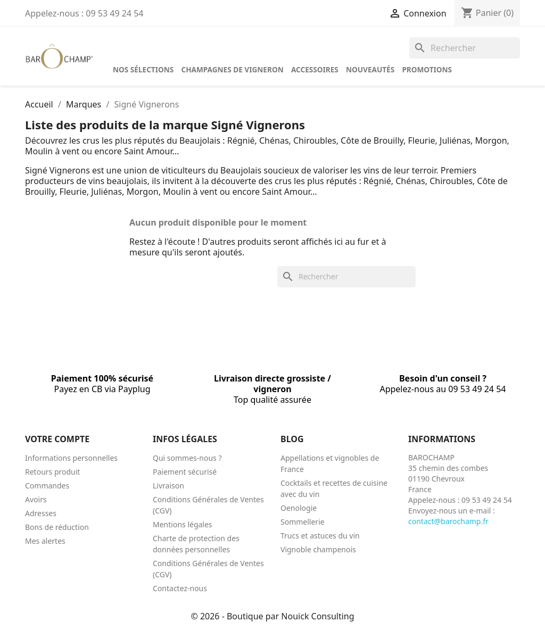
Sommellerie (302, 522)
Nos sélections (143, 69)
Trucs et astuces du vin (320, 535)
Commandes (47, 485)
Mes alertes (45, 541)
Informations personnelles (71, 458)
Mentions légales (182, 524)
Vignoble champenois (318, 549)
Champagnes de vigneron (232, 69)
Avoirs (36, 499)
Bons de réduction (57, 527)
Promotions (427, 69)
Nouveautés (370, 69)
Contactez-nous (180, 588)
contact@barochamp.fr (448, 521)
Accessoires (314, 69)
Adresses (40, 513)
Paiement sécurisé (185, 472)
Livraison (168, 485)
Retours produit (52, 472)
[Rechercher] (464, 48)
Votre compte (57, 439)
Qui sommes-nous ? (187, 458)
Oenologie (298, 508)
